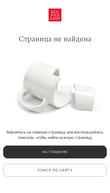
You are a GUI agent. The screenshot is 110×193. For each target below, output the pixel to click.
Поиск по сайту (54, 170)
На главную (55, 152)
